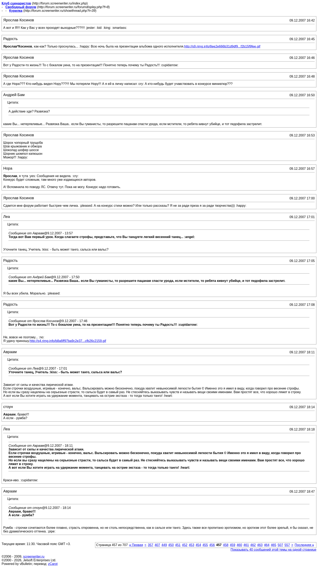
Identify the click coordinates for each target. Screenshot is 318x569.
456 (212, 545)
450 (171, 545)
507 (280, 545)
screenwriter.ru (33, 556)
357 (150, 545)
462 (253, 545)
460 (239, 545)
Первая (136, 545)
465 (273, 545)
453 (191, 545)
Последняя (304, 545)
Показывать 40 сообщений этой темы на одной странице (273, 549)
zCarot (53, 564)
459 (232, 545)
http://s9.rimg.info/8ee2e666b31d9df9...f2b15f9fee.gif (222, 46)
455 (205, 545)
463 (260, 545)
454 (198, 545)
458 (225, 545)
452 (184, 545)
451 (178, 545)
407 (157, 545)
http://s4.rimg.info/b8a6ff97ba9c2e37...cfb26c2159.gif (68, 341)
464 (267, 545)
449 (164, 545)
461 (246, 545)
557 (287, 545)
